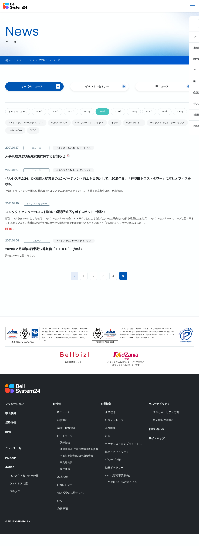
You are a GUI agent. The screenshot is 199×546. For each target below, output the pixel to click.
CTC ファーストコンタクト (97, 133)
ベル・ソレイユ (147, 133)
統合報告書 (66, 474)
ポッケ (125, 133)
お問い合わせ (157, 440)
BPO (8, 443)
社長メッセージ (114, 432)
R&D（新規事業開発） (118, 487)
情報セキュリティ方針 (166, 424)
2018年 (165, 112)
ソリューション (15, 415)
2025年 (42, 112)
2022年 (96, 112)
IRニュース (162, 87)
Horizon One (62, 142)
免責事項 (62, 520)
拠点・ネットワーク (117, 464)
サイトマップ (157, 450)
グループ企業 (113, 472)
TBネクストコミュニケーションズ (27, 142)
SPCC (82, 142)
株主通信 (65, 481)
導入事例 (10, 424)
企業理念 (110, 424)
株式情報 (62, 489)
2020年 (131, 112)
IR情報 (57, 415)
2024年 (60, 112)
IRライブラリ (65, 448)
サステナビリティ (160, 415)
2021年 (113, 112)
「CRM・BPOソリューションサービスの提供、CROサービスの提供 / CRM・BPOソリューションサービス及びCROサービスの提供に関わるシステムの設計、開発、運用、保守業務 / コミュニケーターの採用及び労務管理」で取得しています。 (65, 346)
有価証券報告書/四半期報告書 (76, 468)
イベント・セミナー (97, 87)
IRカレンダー (65, 497)
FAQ (60, 513)
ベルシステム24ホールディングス (27, 133)
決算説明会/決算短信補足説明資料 (79, 461)
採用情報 (10, 434)
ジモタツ (14, 502)
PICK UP (10, 468)
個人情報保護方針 (163, 432)
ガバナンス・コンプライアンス (123, 456)
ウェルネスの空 (18, 494)
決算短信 (65, 454)
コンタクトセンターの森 (23, 486)
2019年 (148, 112)
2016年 (13, 122)
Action (10, 477)
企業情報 (106, 415)
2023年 (78, 112)
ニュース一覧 (13, 458)
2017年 (182, 112)
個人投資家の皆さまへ (70, 505)
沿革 (107, 448)
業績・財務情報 (66, 440)
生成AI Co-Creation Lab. (122, 494)
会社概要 (110, 440)
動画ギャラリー (114, 480)
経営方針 (62, 432)
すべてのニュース (32, 87)
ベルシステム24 (64, 133)
